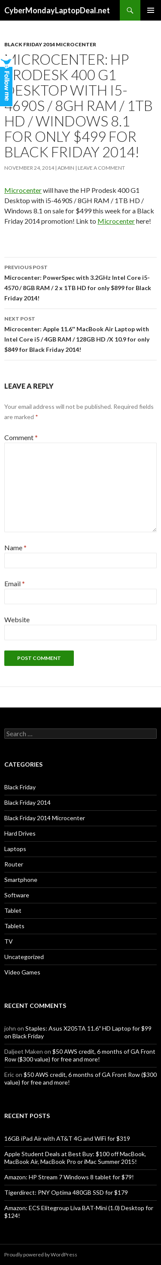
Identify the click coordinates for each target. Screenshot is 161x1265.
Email (14, 583)
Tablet (12, 910)
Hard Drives (20, 833)
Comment (21, 437)
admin (66, 168)
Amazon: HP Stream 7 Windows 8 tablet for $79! (69, 1177)
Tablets (14, 925)
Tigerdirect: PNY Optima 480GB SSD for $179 (66, 1192)
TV (8, 941)
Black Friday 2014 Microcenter (50, 44)
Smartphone (20, 879)
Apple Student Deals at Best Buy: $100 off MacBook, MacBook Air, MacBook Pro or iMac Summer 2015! (75, 1157)
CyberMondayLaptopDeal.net (57, 10)
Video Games (22, 972)
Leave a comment (101, 168)
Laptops (15, 848)
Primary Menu (150, 10)
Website (17, 619)
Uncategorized (24, 956)
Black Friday (20, 787)
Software (16, 895)
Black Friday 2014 (27, 802)
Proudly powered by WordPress (40, 1254)
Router (13, 864)
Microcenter (23, 190)
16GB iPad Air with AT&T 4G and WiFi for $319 (67, 1138)
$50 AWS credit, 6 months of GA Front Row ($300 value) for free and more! (79, 1055)
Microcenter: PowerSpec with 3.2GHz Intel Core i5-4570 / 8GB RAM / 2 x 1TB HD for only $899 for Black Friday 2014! (80, 282)
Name (15, 547)
